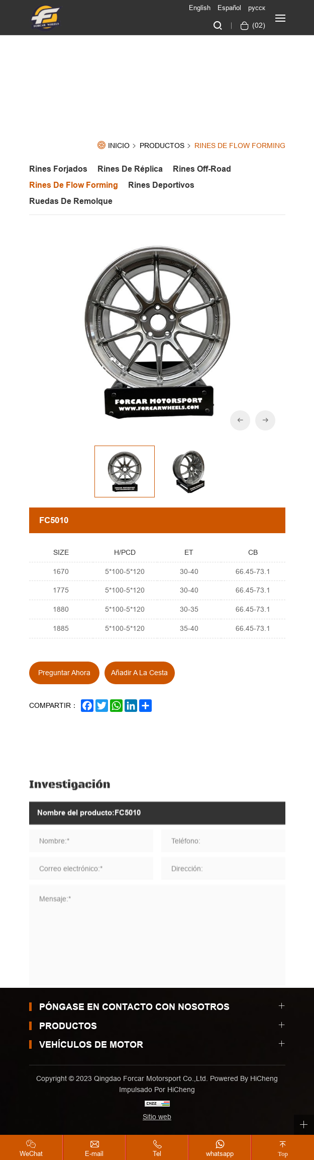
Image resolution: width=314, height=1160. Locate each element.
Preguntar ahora (64, 673)
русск (256, 7)
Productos (162, 146)
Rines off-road (202, 169)
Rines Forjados (58, 169)
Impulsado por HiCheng (157, 1089)
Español (229, 7)
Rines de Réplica (130, 169)
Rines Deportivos (161, 185)
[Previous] (240, 420)
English (200, 7)
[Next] (265, 420)
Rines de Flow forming (239, 145)
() (257, 25)
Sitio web (157, 1117)
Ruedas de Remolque (71, 201)
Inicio (119, 146)
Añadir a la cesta (139, 673)
